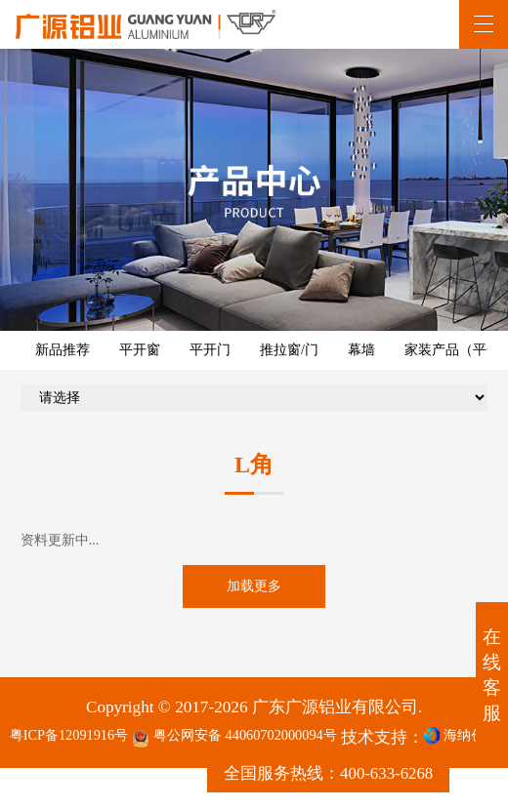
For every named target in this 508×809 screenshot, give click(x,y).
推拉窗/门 (289, 350)
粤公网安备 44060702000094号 (276, 750)
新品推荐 (62, 350)
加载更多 (254, 593)
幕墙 (361, 350)
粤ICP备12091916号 (79, 748)
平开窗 (139, 350)
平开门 (210, 350)
